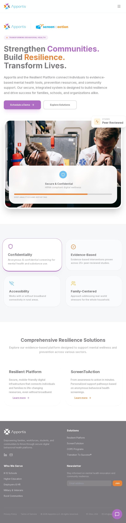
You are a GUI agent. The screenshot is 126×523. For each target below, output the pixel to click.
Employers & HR (12, 484)
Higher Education (13, 478)
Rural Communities (13, 496)
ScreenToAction (75, 443)
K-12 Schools (10, 473)
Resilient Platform (76, 437)
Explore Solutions (60, 104)
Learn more (21, 397)
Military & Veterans (13, 490)
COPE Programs (75, 449)
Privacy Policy (10, 514)
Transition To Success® (79, 454)
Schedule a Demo (22, 104)
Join (117, 483)
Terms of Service (29, 514)
